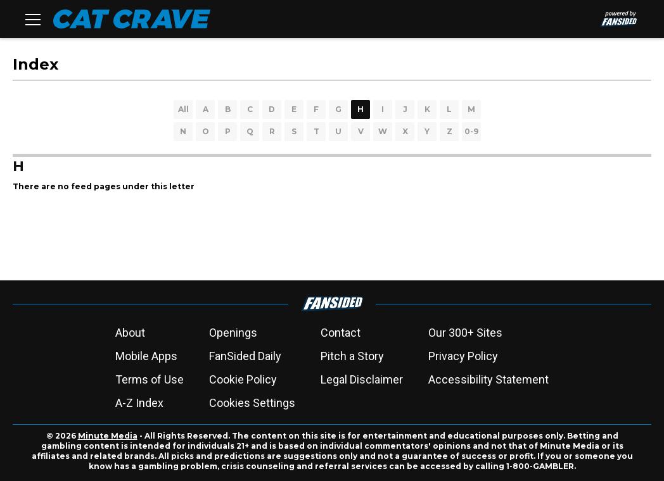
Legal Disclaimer (362, 379)
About (130, 332)
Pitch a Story (352, 356)
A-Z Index (139, 402)
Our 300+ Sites (465, 332)
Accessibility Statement (488, 379)
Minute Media (107, 435)
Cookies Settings (252, 402)
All (183, 109)
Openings (233, 332)
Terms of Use (149, 379)
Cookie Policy (243, 379)
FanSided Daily (245, 356)
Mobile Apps (146, 356)
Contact (341, 332)
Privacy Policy (463, 356)
